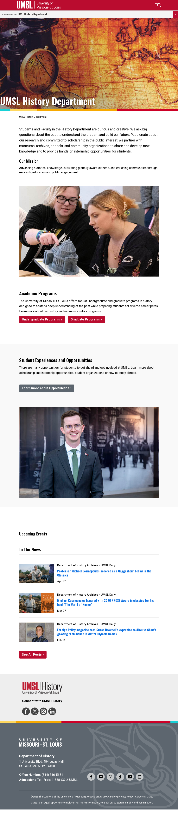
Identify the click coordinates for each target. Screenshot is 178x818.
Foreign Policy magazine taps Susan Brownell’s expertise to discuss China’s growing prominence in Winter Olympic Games (106, 632)
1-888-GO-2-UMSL (65, 780)
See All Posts (32, 654)
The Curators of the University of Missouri (62, 796)
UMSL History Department (32, 14)
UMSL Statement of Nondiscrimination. (131, 802)
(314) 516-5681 (52, 775)
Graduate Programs (85, 319)
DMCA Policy (110, 796)
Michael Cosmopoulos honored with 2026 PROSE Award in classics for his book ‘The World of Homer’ (105, 602)
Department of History (36, 756)
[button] (158, 5)
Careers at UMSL (144, 796)
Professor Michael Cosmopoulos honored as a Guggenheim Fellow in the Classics (104, 573)
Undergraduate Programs (41, 319)
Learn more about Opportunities (45, 388)
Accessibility (93, 796)
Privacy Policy (125, 796)
